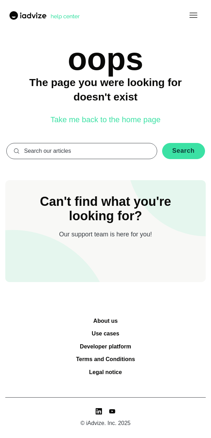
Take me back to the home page (105, 119)
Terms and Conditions (105, 359)
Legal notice (105, 372)
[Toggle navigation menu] (193, 15)
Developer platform (105, 346)
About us (105, 321)
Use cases (105, 333)
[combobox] (81, 151)
